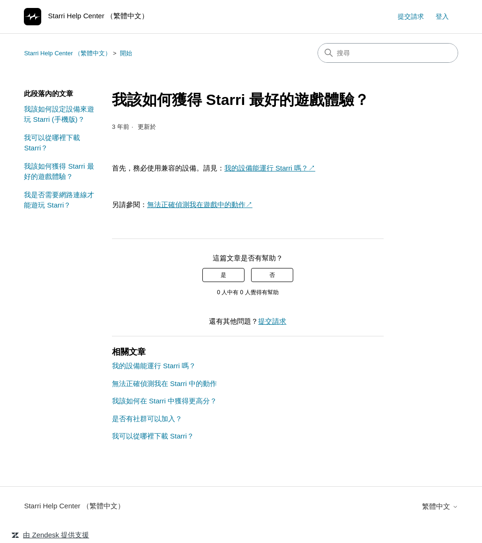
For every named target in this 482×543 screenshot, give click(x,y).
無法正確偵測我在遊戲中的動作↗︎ (199, 204)
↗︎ (311, 168)
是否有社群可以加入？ (147, 419)
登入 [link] (442, 16)
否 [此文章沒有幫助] (272, 275)
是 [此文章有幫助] (223, 275)
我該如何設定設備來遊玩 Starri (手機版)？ (59, 114)
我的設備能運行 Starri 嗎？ (266, 168)
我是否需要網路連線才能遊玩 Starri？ (59, 200)
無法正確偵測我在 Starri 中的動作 (164, 383)
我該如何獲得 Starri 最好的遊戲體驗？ (59, 171)
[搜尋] (388, 53)
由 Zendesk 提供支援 (56, 535)
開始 (126, 53)
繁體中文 (440, 506)
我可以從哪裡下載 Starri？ (52, 143)
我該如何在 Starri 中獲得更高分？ (164, 401)
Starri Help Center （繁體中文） (67, 53)
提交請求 (411, 16)
